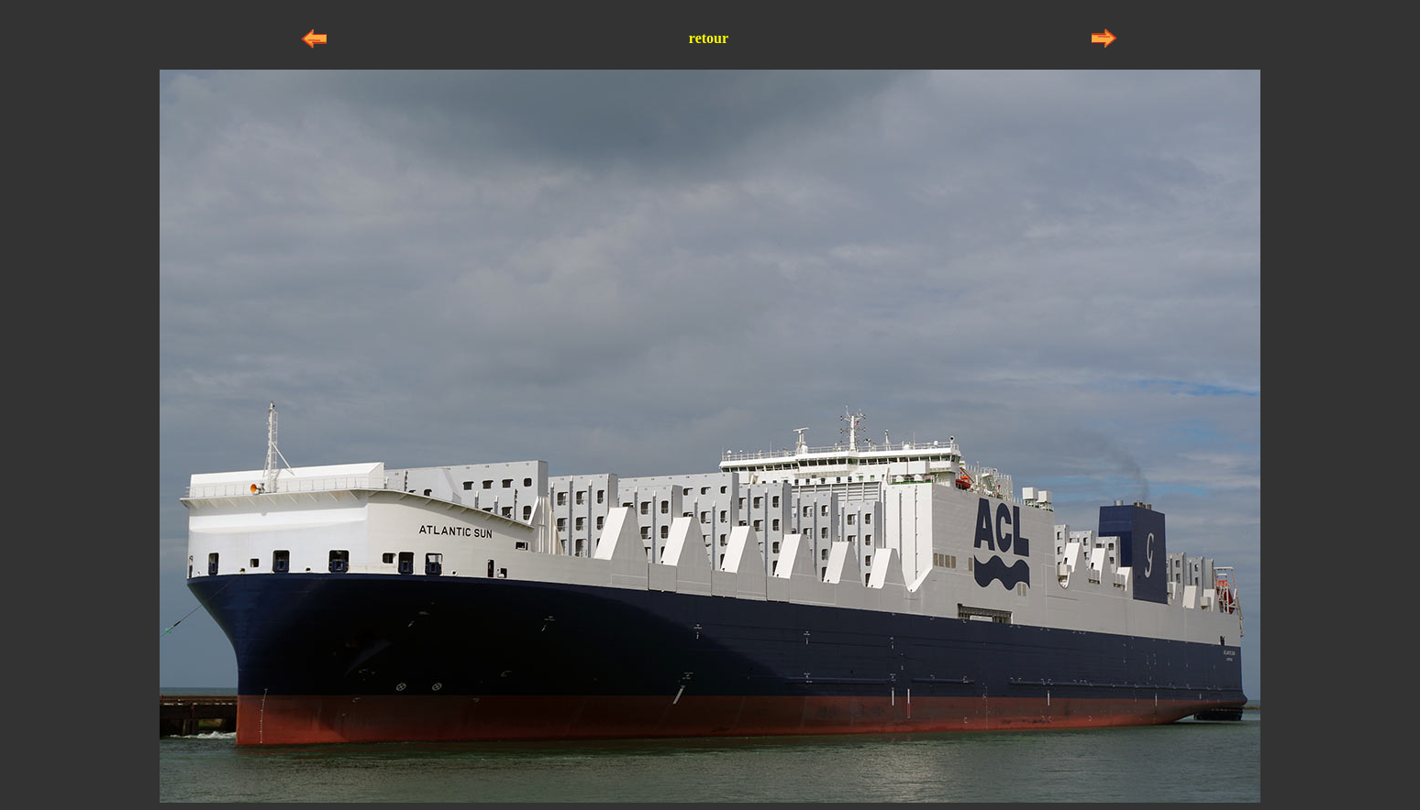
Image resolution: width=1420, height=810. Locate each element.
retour (708, 38)
